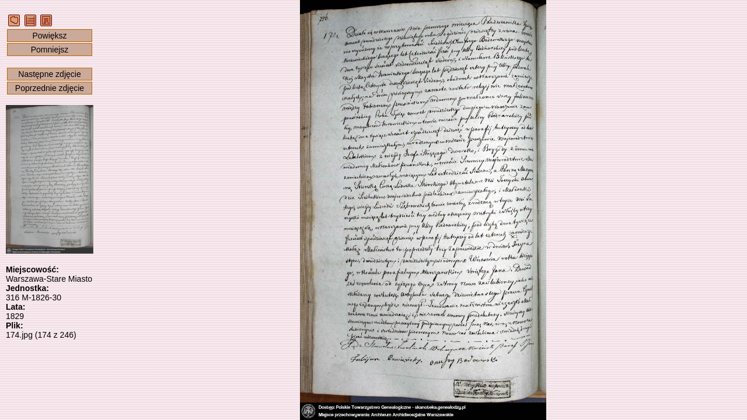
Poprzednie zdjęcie (49, 88)
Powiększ (49, 35)
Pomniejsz (50, 49)
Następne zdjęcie (49, 74)
